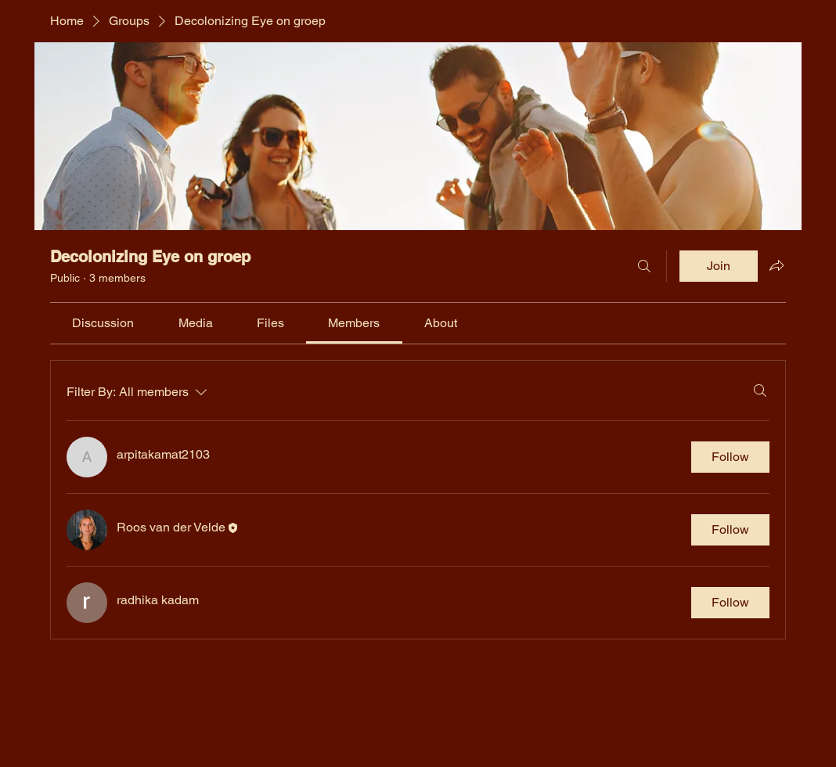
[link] (103, 322)
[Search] (644, 266)
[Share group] (776, 265)
